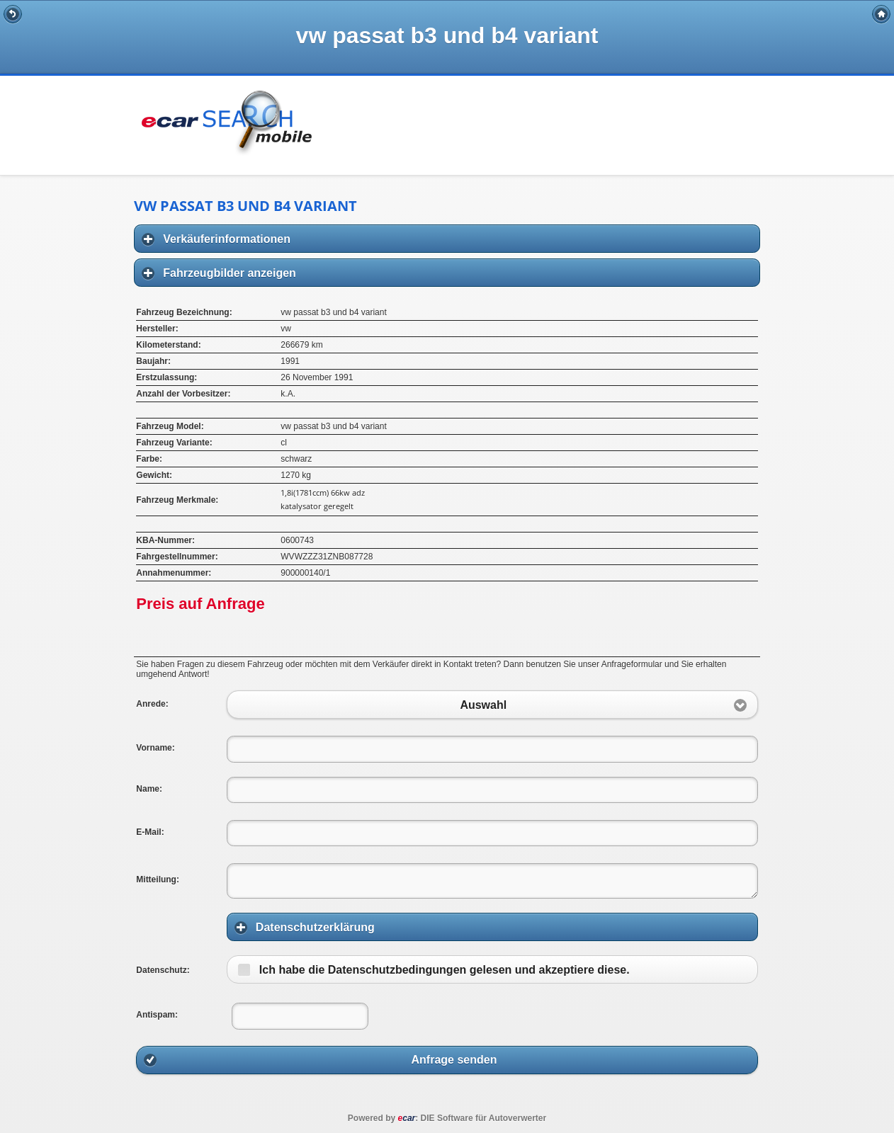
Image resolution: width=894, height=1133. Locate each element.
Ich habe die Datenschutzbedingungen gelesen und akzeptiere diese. (444, 970)
